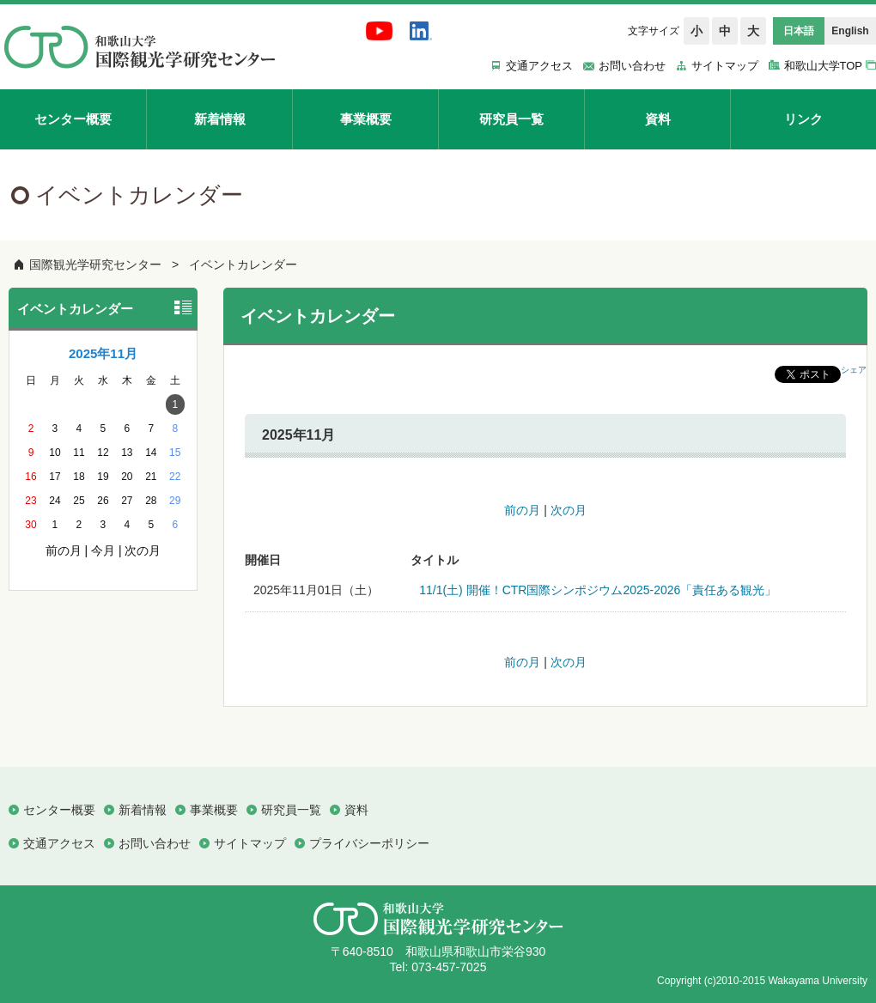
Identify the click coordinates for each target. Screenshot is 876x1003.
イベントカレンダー (243, 264)
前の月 (522, 510)
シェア (854, 369)
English (849, 31)
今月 (103, 550)
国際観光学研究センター (95, 264)
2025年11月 (103, 353)
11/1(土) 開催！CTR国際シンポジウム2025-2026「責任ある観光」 (597, 590)
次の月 (569, 510)
